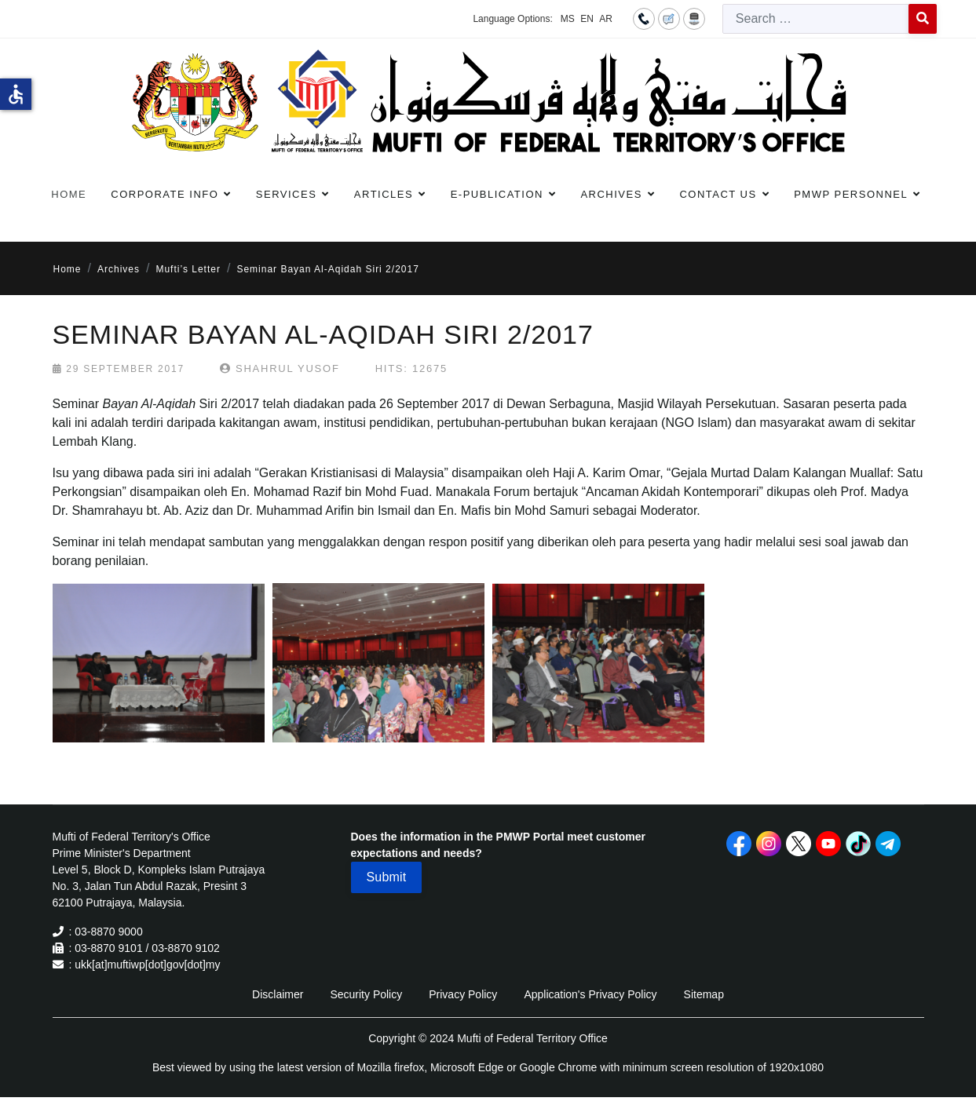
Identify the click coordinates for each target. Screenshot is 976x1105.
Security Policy (366, 994)
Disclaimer (277, 994)
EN (587, 18)
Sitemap (704, 994)
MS (568, 18)
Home (68, 194)
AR (605, 18)
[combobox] (815, 19)
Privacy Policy (463, 994)
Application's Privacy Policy (590, 994)
